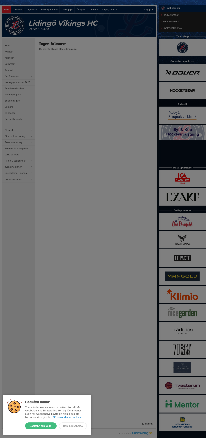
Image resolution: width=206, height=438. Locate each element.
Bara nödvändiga (73, 425)
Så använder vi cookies (67, 417)
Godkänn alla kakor (40, 425)
